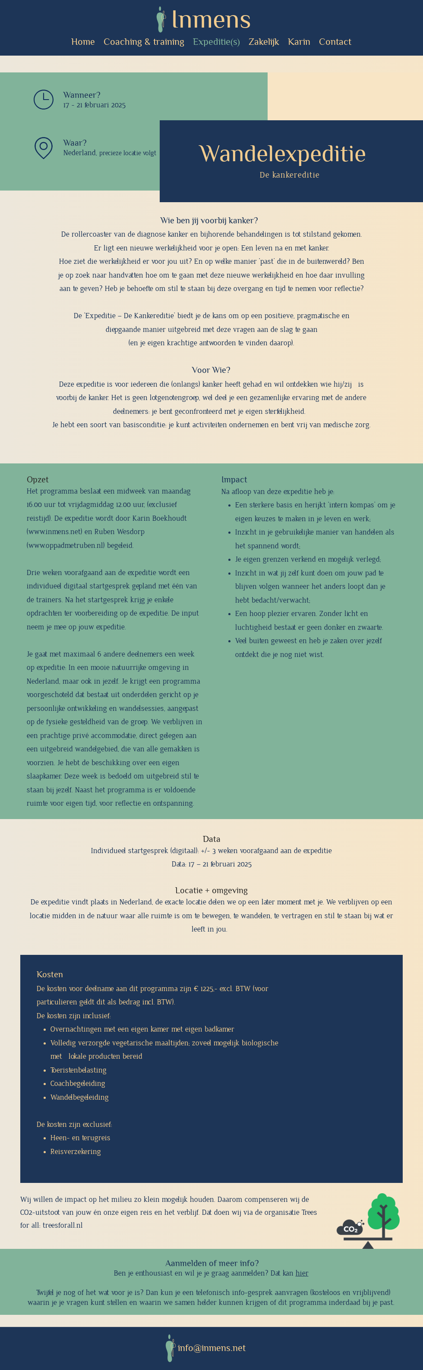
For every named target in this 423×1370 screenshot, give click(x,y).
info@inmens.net (212, 1348)
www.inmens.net (54, 532)
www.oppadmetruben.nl (65, 546)
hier (302, 1273)
